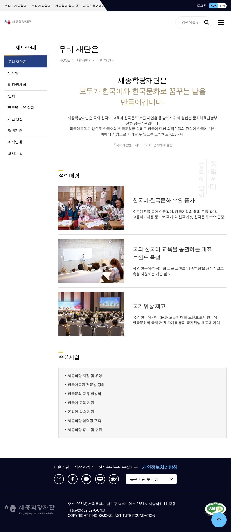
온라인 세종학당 (15, 5)
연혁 (11, 96)
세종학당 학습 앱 (67, 5)
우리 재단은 (17, 61)
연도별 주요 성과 (21, 107)
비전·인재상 (17, 84)
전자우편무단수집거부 (118, 467)
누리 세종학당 (41, 5)
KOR (213, 5)
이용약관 (62, 467)
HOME (65, 60)
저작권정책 (84, 467)
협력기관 (15, 130)
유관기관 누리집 (144, 479)
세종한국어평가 (94, 5)
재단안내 (25, 48)
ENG (222, 5)
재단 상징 (15, 119)
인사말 (13, 73)
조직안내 (15, 142)
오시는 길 (15, 153)
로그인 (201, 5)
